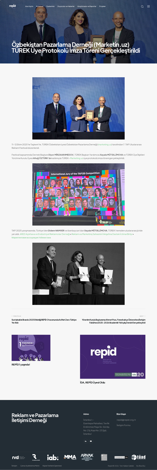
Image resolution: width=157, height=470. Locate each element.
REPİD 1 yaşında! (21, 364)
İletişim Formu (124, 425)
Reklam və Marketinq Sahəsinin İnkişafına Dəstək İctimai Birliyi (102, 234)
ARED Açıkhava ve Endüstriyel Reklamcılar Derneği (45, 234)
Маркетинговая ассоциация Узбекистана (31, 237)
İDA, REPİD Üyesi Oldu (92, 382)
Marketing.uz (76, 158)
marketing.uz (104, 144)
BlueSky (142, 466)
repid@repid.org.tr (126, 419)
